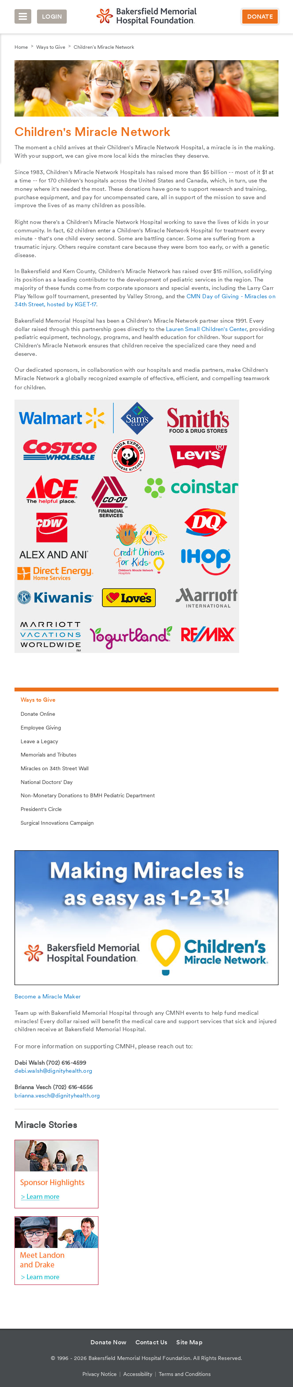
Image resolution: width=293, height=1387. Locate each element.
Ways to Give (50, 47)
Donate (260, 16)
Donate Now (108, 1342)
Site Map (189, 1342)
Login (52, 16)
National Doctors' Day (46, 782)
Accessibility (137, 1374)
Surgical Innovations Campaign (57, 823)
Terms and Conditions (185, 1374)
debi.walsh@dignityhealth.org (53, 1070)
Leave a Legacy (39, 741)
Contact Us (151, 1342)
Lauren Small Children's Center (206, 329)
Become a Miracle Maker (47, 996)
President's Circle (41, 809)
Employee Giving (41, 728)
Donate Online (38, 714)
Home (21, 47)
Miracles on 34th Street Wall (55, 768)
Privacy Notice (99, 1374)
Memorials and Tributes (48, 755)
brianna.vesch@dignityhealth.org (57, 1095)
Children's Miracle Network (104, 47)
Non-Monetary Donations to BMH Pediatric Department (88, 795)
